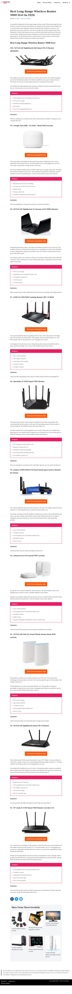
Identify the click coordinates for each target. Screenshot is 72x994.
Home (39, 2)
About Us (65, 2)
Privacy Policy (47, 2)
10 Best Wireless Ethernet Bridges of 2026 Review (52, 963)
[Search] (69, 2)
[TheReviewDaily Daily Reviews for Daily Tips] (5, 2)
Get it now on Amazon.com (36, 72)
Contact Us (57, 2)
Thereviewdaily (26, 18)
